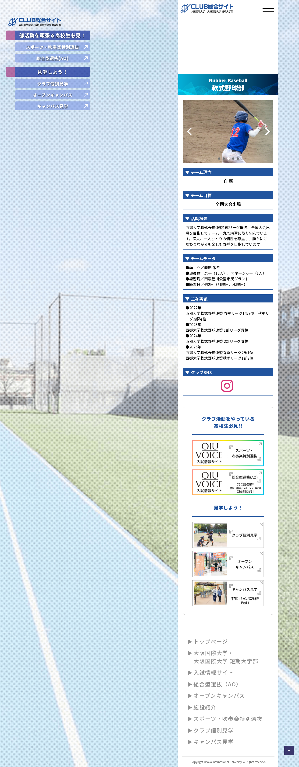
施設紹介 (204, 707)
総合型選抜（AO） (217, 684)
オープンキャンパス (219, 695)
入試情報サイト (213, 672)
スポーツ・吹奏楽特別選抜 (227, 718)
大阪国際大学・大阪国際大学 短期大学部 (225, 657)
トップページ (210, 641)
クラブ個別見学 (213, 730)
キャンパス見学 (213, 742)
